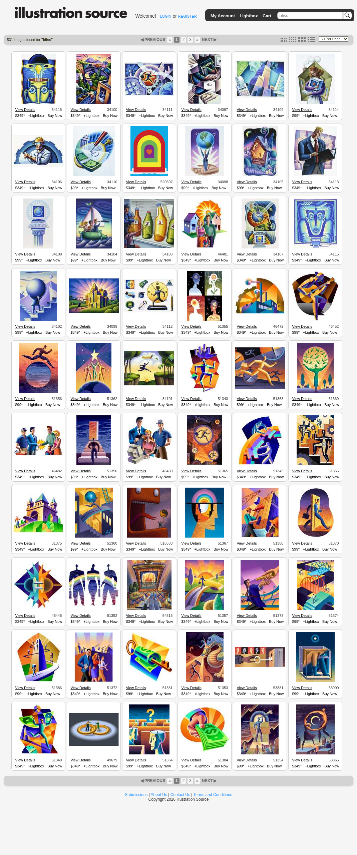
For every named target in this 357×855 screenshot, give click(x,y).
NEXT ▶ (209, 39)
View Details (25, 110)
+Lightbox (36, 116)
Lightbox (249, 15)
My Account (223, 15)
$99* (296, 116)
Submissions (136, 794)
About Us (159, 794)
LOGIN (165, 16)
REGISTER (187, 16)
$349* (20, 116)
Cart (267, 15)
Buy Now (54, 116)
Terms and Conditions (213, 794)
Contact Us (180, 794)
